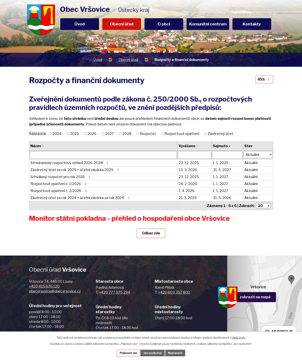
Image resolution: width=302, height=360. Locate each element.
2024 (56, 134)
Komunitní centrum (208, 24)
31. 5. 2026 (222, 198)
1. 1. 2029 (220, 163)
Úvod (80, 24)
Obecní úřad (121, 24)
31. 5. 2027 (222, 170)
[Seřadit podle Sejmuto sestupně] (230, 146)
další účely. (238, 337)
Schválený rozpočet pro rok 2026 (61, 177)
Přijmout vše (128, 353)
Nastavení (175, 353)
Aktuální (251, 163)
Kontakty (252, 24)
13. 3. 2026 (188, 170)
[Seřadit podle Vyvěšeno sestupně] (197, 146)
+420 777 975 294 (114, 292)
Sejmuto (220, 146)
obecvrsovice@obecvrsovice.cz (55, 291)
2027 (109, 134)
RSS (264, 79)
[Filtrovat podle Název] (103, 155)
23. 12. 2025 (189, 163)
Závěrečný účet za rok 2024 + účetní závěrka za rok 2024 (80, 198)
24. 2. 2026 (188, 184)
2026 (92, 134)
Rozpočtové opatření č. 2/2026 (59, 191)
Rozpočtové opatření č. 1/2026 (59, 184)
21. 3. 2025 (188, 198)
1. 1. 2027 (220, 177)
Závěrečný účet (220, 134)
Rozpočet (148, 134)
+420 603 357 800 (174, 292)
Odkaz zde (151, 233)
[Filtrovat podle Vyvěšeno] (194, 155)
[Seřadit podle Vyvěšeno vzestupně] (197, 145)
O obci (164, 24)
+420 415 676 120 (44, 286)
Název (35, 146)
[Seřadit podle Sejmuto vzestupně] (230, 145)
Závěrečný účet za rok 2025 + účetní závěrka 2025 (75, 170)
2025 (74, 134)
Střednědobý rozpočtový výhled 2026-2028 (70, 163)
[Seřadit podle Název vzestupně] (43, 145)
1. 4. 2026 (187, 191)
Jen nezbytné (152, 353)
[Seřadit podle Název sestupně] (43, 146)
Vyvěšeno (187, 146)
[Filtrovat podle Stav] (258, 154)
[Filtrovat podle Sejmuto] (227, 155)
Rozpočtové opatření (181, 134)
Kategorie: (38, 133)
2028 (126, 134)
